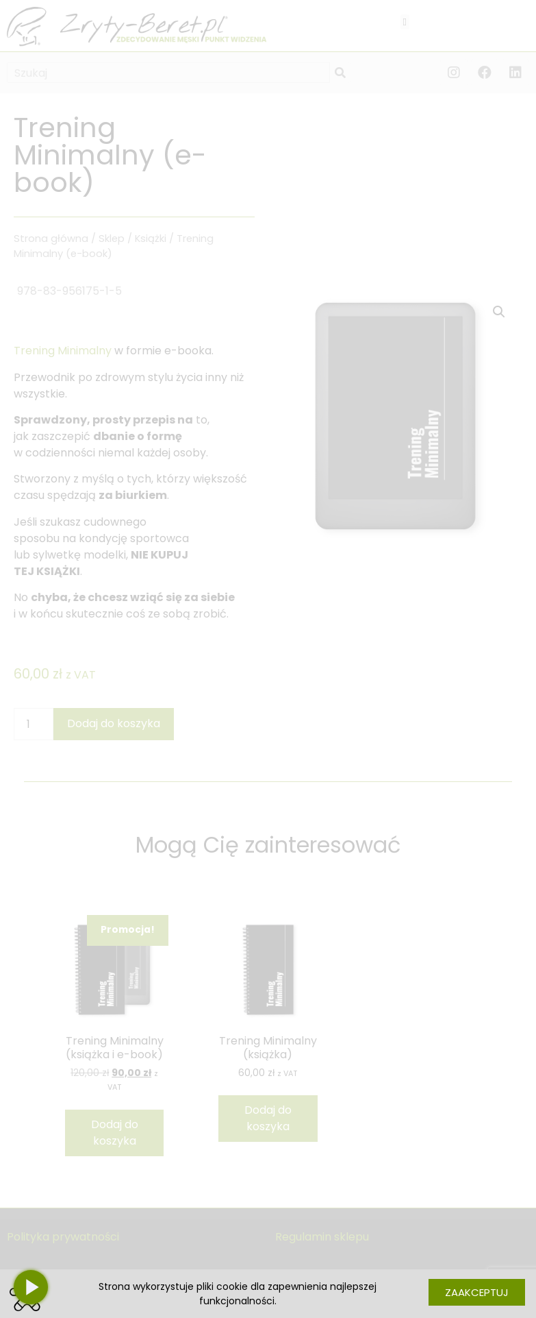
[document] (268, 659)
